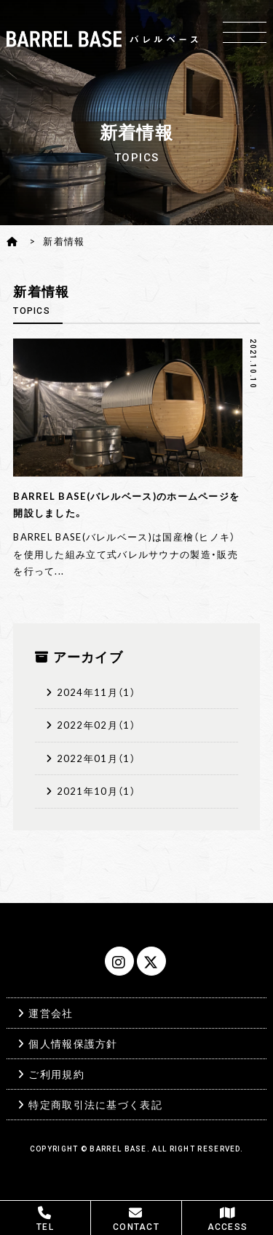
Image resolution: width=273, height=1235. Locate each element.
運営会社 (50, 1012)
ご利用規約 (56, 1073)
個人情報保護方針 (72, 1043)
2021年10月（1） (96, 791)
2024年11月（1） (96, 692)
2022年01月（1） (96, 758)
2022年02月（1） (96, 725)
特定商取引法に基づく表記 (95, 1104)
